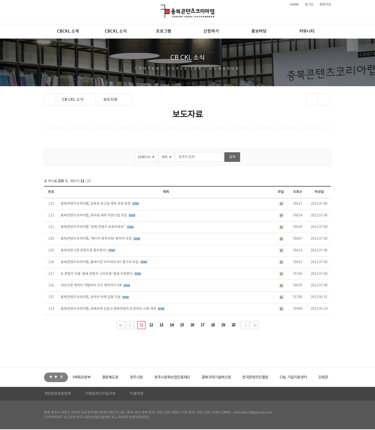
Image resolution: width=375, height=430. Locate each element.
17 (202, 325)
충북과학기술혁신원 (234, 377)
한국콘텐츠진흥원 (276, 377)
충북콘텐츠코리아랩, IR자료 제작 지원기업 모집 (94, 215)
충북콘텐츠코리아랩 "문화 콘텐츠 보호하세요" (93, 227)
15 (181, 325)
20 (233, 325)
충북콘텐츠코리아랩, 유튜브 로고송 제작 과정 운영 (96, 204)
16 (192, 325)
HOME (294, 4)
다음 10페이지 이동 (245, 325)
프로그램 (163, 31)
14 (171, 325)
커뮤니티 (306, 31)
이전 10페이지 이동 (130, 325)
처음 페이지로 (121, 325)
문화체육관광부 (90, 377)
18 (212, 325)
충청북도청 (123, 377)
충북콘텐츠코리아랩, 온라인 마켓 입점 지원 (91, 297)
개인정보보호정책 (58, 394)
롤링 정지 (61, 376)
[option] (91, 377)
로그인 (309, 4)
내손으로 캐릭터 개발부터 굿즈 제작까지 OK (91, 285)
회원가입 (325, 4)
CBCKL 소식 (116, 31)
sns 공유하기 (312, 99)
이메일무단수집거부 (103, 394)
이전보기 (50, 376)
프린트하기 (323, 99)
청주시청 (150, 377)
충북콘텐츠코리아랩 (162, 7)
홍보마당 (259, 31)
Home (45, 96)
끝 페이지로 (254, 325)
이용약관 (141, 394)
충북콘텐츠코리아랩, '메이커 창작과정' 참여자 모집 (96, 239)
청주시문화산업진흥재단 (188, 377)
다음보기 (56, 376)
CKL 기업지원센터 (315, 377)
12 (151, 325)
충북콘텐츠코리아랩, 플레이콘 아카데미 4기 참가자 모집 (100, 262)
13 (161, 325)
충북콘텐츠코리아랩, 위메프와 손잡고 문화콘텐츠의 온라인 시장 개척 (109, 309)
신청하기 (211, 31)
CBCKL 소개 (68, 31)
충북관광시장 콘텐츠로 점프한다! (84, 250)
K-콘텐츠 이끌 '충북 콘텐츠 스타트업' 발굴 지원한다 (97, 274)
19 (223, 325)
